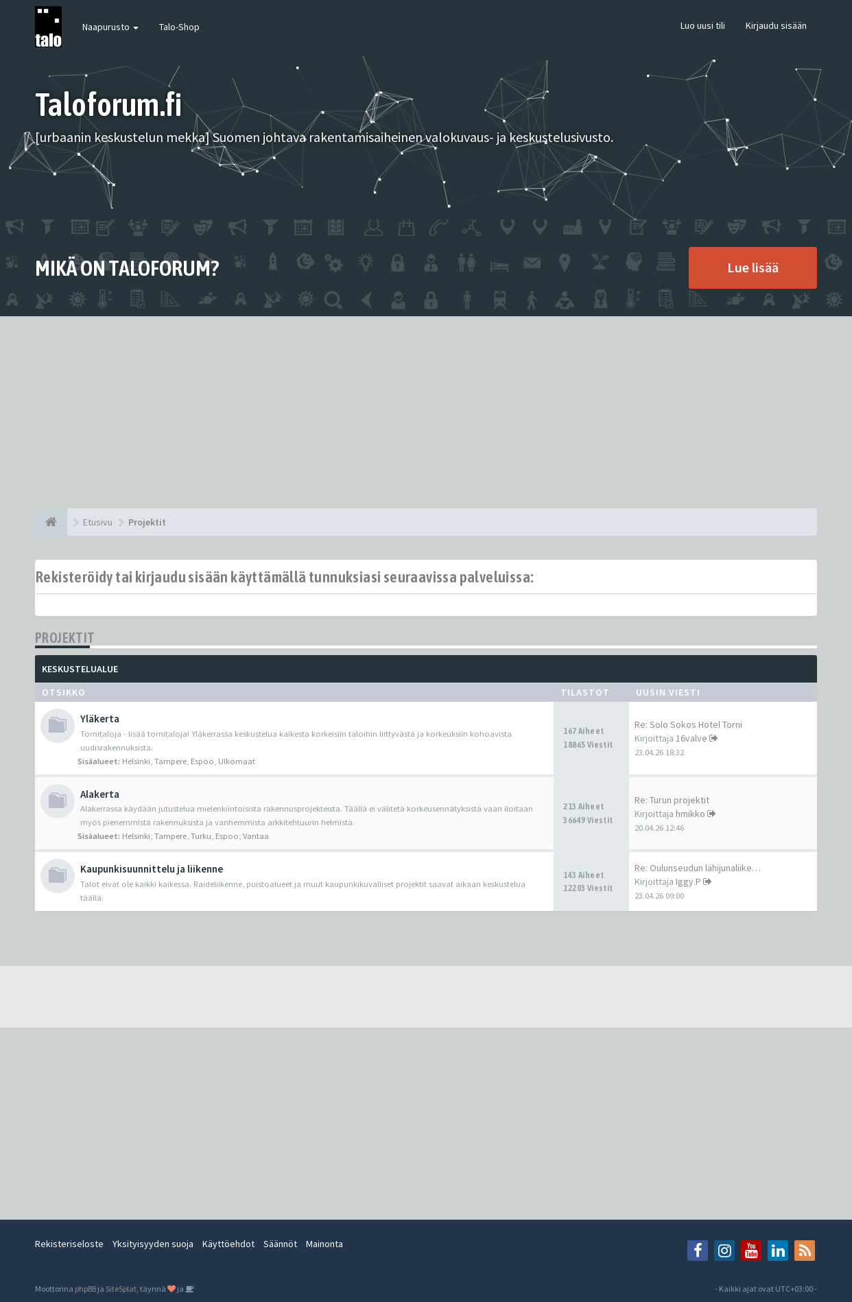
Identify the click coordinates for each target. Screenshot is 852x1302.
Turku (201, 836)
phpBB (85, 1288)
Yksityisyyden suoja (153, 1244)
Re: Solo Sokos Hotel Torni (688, 724)
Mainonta (324, 1244)
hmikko (690, 813)
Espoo (202, 761)
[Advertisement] (426, 412)
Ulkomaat (236, 761)
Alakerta (99, 794)
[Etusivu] (51, 522)
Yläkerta (99, 718)
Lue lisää (753, 267)
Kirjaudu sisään (776, 25)
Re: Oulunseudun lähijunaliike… (698, 868)
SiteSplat (121, 1288)
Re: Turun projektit (672, 800)
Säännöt (280, 1244)
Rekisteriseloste (69, 1244)
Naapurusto (110, 27)
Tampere (170, 761)
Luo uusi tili (703, 25)
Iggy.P (688, 881)
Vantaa (256, 836)
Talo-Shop (179, 27)
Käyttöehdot (228, 1244)
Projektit (65, 638)
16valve (691, 738)
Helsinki (136, 761)
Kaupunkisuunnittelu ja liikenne (151, 868)
